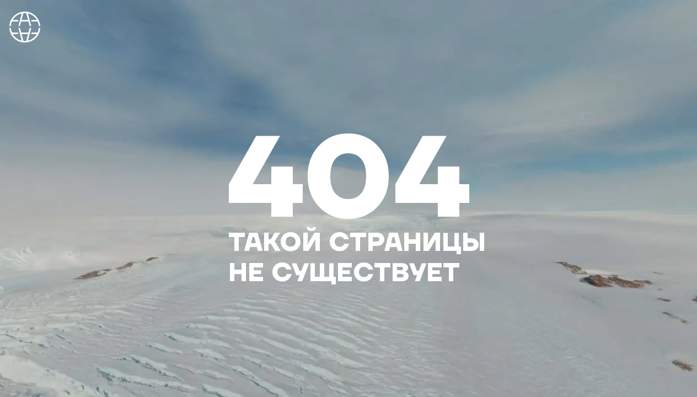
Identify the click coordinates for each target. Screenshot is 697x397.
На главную (24, 27)
